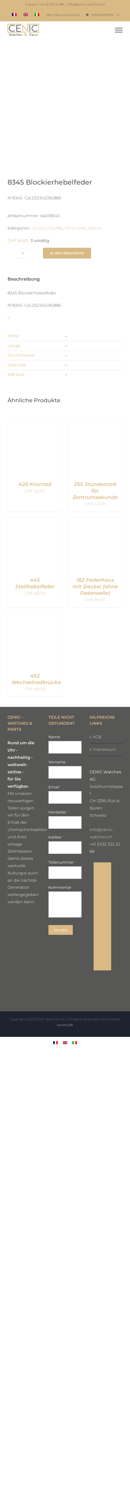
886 (59, 228)
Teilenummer (62, 862)
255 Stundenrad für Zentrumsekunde (95, 490)
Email (55, 787)
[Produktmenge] (23, 253)
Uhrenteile (75, 228)
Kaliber (56, 837)
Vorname (58, 762)
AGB (97, 736)
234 (41, 228)
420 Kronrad (35, 484)
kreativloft (65, 1025)
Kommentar (60, 887)
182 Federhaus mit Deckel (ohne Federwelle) (95, 586)
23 (33, 228)
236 (49, 228)
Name (55, 736)
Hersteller (58, 812)
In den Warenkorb (67, 253)
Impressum (104, 749)
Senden (60, 930)
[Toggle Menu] (118, 30)
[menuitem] (14, 15)
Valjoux (95, 228)
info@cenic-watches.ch (86, 4)
